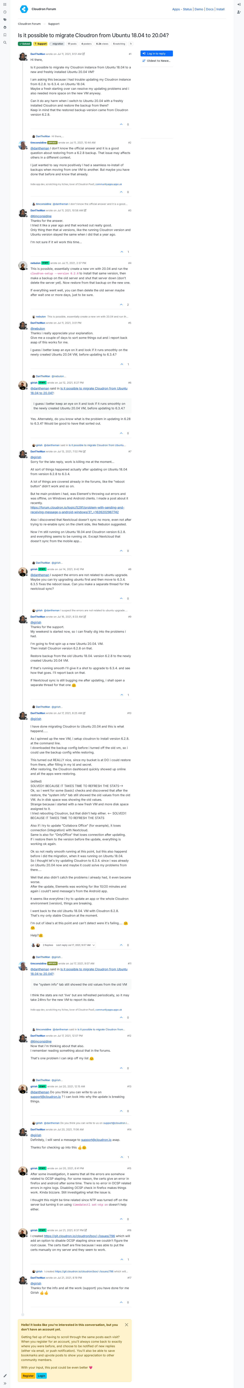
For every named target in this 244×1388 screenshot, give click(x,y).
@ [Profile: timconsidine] (40, 216)
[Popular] (5, 27)
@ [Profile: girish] (35, 457)
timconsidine (38, 142)
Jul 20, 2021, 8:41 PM (71, 1168)
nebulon (35, 262)
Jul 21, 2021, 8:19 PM (69, 1277)
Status (187, 9)
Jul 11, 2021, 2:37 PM (74, 262)
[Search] (5, 43)
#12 (129, 1035)
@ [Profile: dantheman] (39, 148)
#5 (129, 322)
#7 (129, 451)
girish (33, 382)
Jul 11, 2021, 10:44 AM (83, 142)
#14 (129, 1129)
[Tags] (5, 20)
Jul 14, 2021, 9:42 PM (71, 569)
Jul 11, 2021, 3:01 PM (69, 322)
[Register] (239, 12)
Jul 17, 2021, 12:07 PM (70, 1035)
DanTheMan (37, 53)
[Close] (126, 1324)
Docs (210, 9)
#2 (129, 142)
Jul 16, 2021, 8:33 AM (70, 616)
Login (41, 1375)
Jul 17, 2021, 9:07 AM (82, 963)
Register (28, 1375)
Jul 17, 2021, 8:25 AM (69, 713)
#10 (129, 713)
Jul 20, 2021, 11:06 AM (70, 1129)
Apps (176, 9)
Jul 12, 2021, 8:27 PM (71, 382)
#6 (129, 382)
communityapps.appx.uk (109, 184)
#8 (129, 569)
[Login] (239, 5)
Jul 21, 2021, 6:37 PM (71, 1230)
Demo (199, 9)
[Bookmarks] (5, 35)
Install (220, 9)
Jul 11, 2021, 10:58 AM (70, 210)
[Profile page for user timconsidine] (22, 145)
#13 (129, 1086)
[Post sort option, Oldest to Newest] (156, 61)
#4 (129, 262)
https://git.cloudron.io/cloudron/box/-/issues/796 (79, 1236)
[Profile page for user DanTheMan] (22, 56)
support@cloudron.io (45, 1097)
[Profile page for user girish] (22, 385)
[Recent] (5, 12)
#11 (129, 963)
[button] (5, 1376)
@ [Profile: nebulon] (37, 328)
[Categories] (5, 5)
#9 (129, 616)
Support (40, 43)
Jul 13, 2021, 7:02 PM (69, 451)
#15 (129, 1168)
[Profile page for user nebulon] (22, 265)
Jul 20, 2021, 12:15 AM (72, 1086)
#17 (129, 1277)
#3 (129, 210)
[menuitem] (239, 5)
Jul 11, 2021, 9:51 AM (69, 53)
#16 (129, 1230)
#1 (130, 53)
